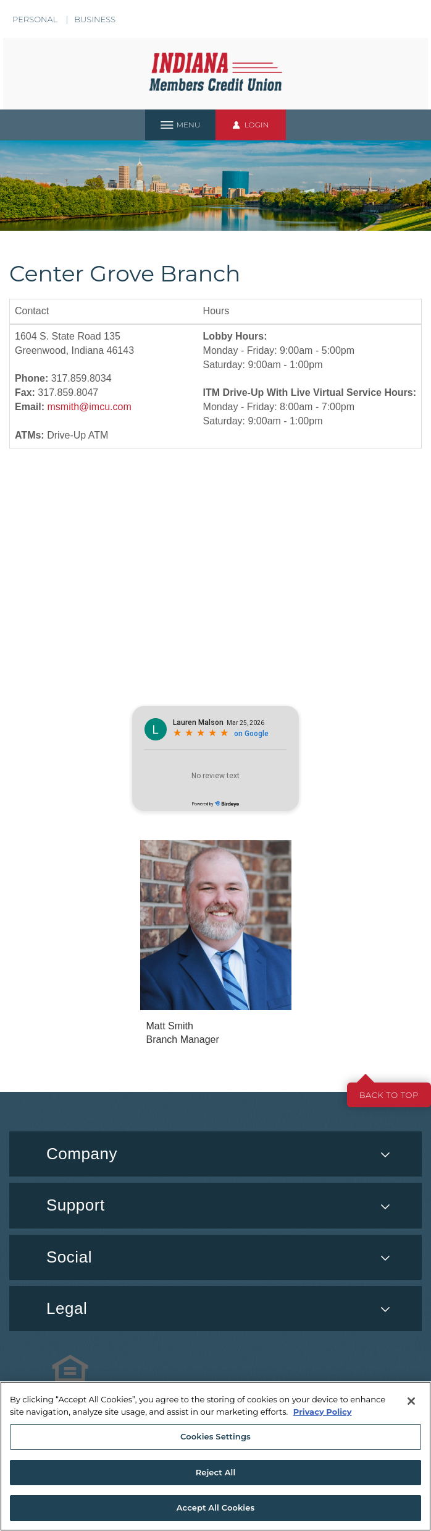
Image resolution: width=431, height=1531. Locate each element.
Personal (34, 19)
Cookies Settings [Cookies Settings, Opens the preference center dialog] (215, 1436)
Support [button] (75, 1205)
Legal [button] (66, 1308)
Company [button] (81, 1153)
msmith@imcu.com (89, 406)
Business (94, 19)
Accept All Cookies (216, 1507)
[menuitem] (215, 1257)
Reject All (216, 1472)
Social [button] (69, 1257)
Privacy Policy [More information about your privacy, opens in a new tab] (322, 1412)
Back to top (389, 1095)
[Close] (411, 1401)
